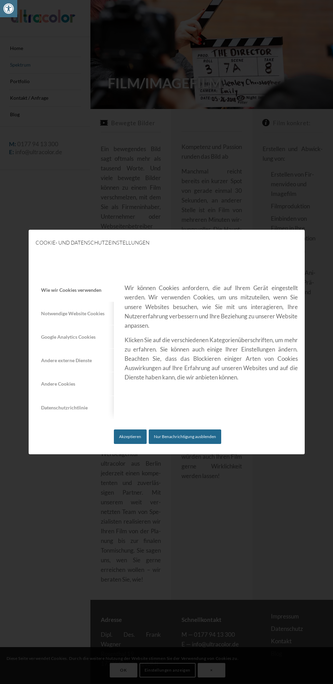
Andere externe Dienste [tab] (66, 360)
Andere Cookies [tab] (58, 384)
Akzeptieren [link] (130, 436)
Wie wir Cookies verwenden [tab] (71, 290)
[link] (8, 8)
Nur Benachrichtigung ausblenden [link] (185, 436)
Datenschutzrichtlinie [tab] (64, 407)
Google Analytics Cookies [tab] (68, 337)
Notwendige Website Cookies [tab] (73, 313)
